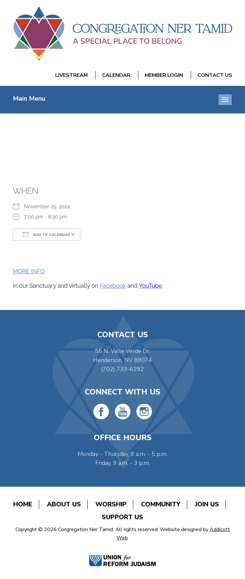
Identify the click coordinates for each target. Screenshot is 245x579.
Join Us (207, 504)
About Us (64, 504)
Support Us (122, 517)
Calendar (116, 75)
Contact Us (214, 75)
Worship (111, 504)
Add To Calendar (46, 234)
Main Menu (29, 98)
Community (160, 504)
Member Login (164, 75)
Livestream (71, 75)
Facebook (113, 285)
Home (22, 504)
